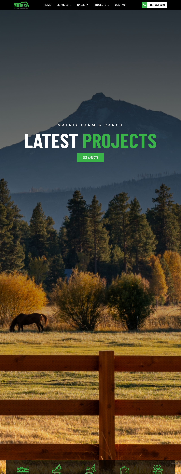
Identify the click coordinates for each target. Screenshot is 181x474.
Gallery (82, 4)
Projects (101, 5)
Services (64, 5)
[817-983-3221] (144, 5)
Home (47, 4)
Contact (121, 4)
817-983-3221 (157, 4)
